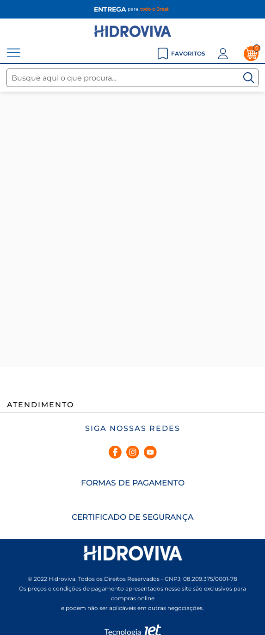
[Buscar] (249, 77)
